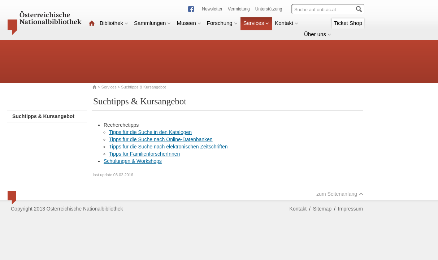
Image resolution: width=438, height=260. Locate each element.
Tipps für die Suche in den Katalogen (150, 132)
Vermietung (239, 9)
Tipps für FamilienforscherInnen (144, 154)
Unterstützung (268, 9)
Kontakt (286, 23)
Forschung (222, 23)
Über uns (317, 34)
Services (256, 23)
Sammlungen (152, 23)
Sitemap (322, 209)
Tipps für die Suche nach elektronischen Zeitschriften (168, 147)
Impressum (350, 209)
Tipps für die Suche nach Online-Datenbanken (161, 139)
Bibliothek (114, 23)
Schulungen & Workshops (133, 161)
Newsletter (212, 9)
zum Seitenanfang (339, 194)
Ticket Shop (348, 23)
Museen (189, 23)
